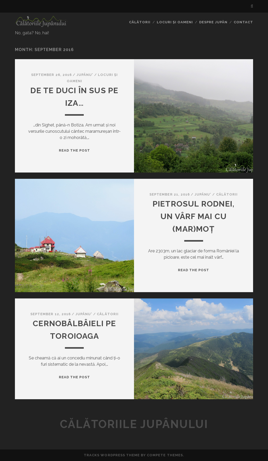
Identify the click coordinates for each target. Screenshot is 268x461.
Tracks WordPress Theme (112, 455)
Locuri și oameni (175, 22)
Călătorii (139, 22)
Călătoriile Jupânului (134, 424)
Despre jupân (213, 22)
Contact (243, 22)
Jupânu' (84, 75)
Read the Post (74, 150)
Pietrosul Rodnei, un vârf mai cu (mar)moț (193, 216)
